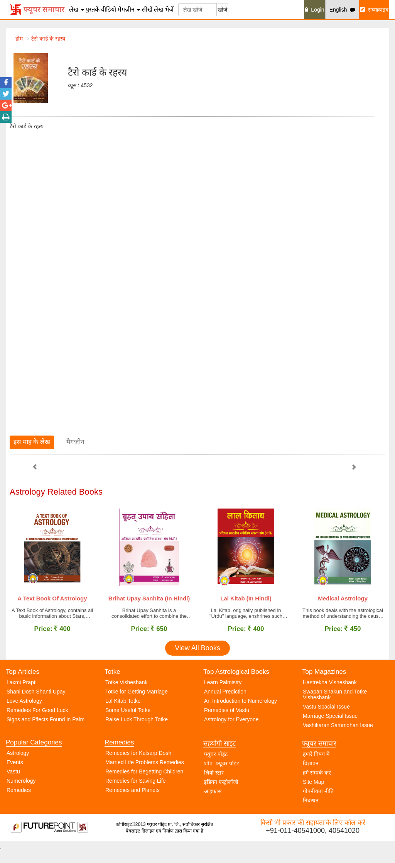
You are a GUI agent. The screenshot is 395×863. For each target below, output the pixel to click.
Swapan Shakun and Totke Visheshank (335, 706)
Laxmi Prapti (22, 694)
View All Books (197, 660)
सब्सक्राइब (374, 10)
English (342, 10)
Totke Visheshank (126, 694)
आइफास (212, 803)
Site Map (313, 794)
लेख (76, 9)
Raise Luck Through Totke (136, 731)
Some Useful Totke (127, 722)
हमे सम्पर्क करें (317, 785)
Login (314, 10)
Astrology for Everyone (231, 731)
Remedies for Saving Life (135, 793)
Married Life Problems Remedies (144, 774)
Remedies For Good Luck (37, 722)
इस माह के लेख (32, 442)
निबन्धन (311, 812)
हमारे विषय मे (316, 766)
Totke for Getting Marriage (136, 703)
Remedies (19, 802)
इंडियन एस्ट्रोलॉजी (221, 794)
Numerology (21, 793)
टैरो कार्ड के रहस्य (48, 39)
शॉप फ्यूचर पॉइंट (221, 775)
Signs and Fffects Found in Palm (45, 731)
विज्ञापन (311, 775)
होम (19, 39)
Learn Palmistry (222, 694)
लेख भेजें (164, 9)
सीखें (147, 9)
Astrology (18, 765)
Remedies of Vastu (226, 722)
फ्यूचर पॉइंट (216, 766)
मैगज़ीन (129, 9)
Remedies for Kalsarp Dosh (138, 765)
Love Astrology (24, 713)
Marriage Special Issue (330, 728)
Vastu (13, 783)
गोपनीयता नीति (318, 803)
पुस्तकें (93, 9)
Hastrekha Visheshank (330, 694)
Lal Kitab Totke (123, 713)
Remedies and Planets (132, 802)
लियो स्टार (214, 785)
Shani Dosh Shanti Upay (36, 703)
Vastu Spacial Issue (326, 718)
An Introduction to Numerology (240, 713)
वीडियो (108, 9)
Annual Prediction (225, 703)
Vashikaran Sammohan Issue (338, 737)
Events (15, 774)
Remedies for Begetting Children (144, 783)
